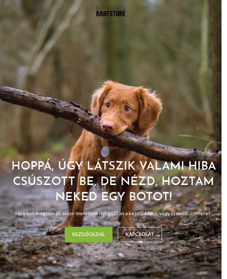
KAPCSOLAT (140, 234)
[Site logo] (111, 10)
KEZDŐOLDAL (88, 234)
